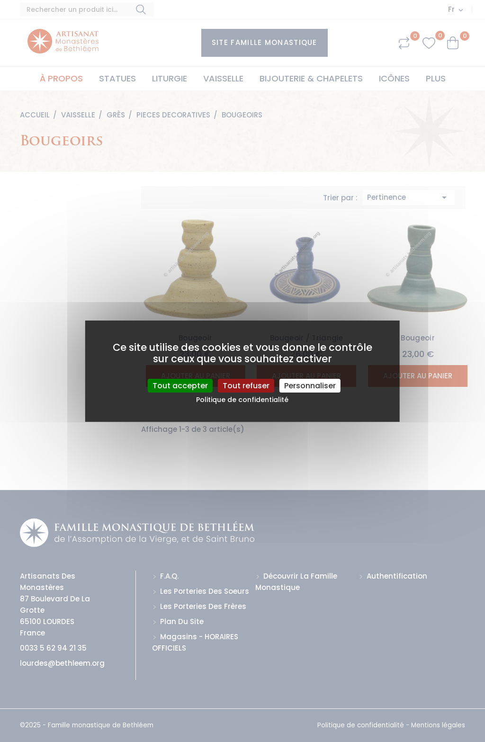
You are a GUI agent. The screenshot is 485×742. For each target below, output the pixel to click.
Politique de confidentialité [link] (242, 399)
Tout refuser (246, 385)
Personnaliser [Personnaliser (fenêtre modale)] (310, 385)
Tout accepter (180, 385)
